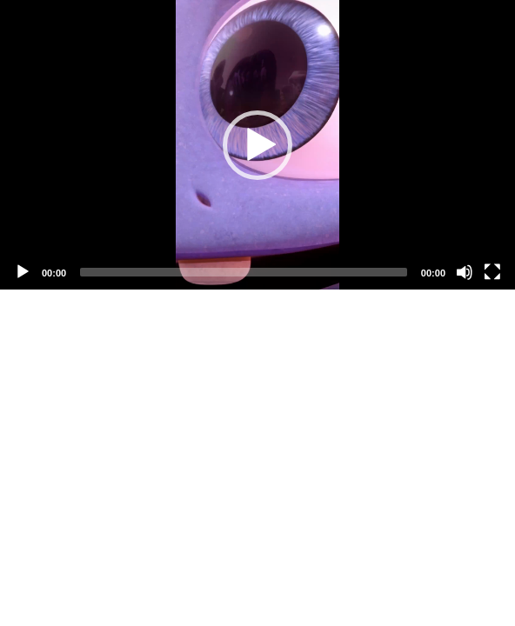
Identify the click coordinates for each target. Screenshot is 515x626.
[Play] (22, 272)
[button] (257, 145)
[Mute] (464, 272)
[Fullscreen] (492, 272)
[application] (257, 145)
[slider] (243, 272)
